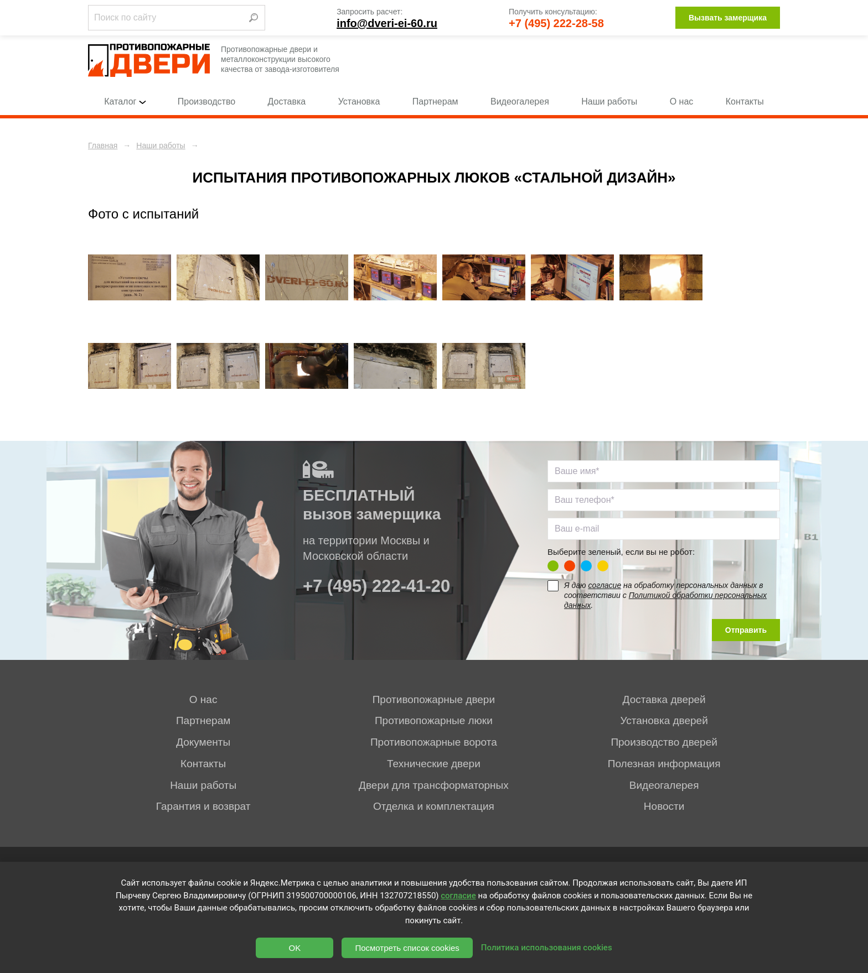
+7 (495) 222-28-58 (556, 23)
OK (295, 948)
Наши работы (609, 101)
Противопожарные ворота (433, 742)
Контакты (745, 101)
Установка (359, 101)
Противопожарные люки (434, 720)
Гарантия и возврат (203, 806)
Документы (203, 742)
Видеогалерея (519, 101)
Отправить (746, 630)
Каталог (124, 101)
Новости (664, 806)
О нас (682, 101)
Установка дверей (663, 720)
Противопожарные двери (434, 699)
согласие (604, 585)
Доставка (287, 101)
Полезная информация (664, 763)
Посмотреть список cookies (407, 948)
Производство (206, 101)
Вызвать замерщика (728, 17)
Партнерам (435, 101)
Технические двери (433, 763)
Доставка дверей (664, 699)
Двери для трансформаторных (434, 785)
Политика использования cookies (546, 948)
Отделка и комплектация (433, 806)
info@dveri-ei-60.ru (387, 23)
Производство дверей (664, 742)
